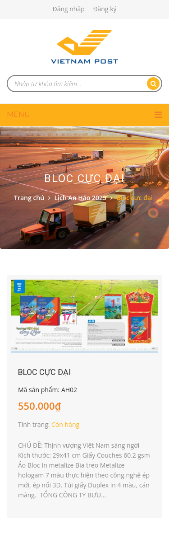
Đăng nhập (68, 9)
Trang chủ (29, 197)
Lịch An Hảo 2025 (80, 197)
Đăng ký (104, 9)
